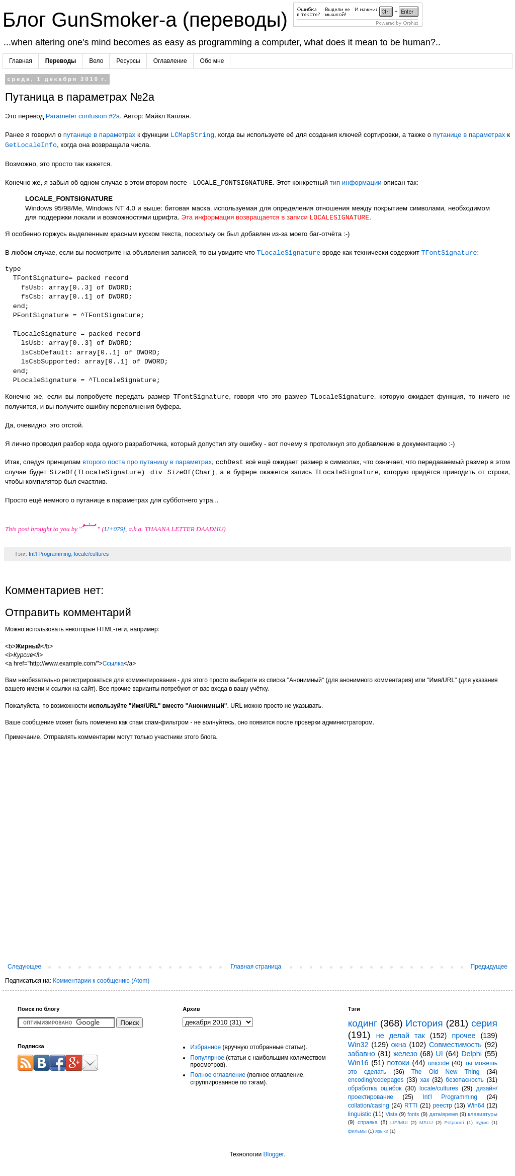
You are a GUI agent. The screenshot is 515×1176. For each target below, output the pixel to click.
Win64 (475, 1105)
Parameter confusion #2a (83, 116)
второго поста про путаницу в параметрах (147, 462)
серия (484, 1023)
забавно (361, 1054)
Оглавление (170, 60)
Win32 (358, 1045)
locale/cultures (91, 554)
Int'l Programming (50, 554)
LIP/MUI (399, 1122)
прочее (463, 1036)
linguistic (359, 1114)
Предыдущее (489, 966)
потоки (398, 1063)
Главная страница (256, 966)
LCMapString (192, 134)
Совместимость (455, 1045)
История (424, 1023)
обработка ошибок (375, 1088)
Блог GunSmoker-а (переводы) (148, 20)
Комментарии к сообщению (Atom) (101, 980)
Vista (391, 1114)
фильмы (357, 1131)
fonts (413, 1114)
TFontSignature (449, 252)
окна (398, 1045)
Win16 (358, 1063)
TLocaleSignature (289, 252)
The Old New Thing (445, 1071)
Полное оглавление (217, 1074)
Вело (96, 60)
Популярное (207, 1057)
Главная (20, 60)
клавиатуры (482, 1114)
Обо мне (212, 60)
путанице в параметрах (99, 135)
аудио (482, 1122)
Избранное (205, 1047)
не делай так (400, 1036)
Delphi (471, 1054)
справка (368, 1122)
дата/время (443, 1114)
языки (381, 1131)
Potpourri (454, 1122)
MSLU (426, 1122)
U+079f (114, 529)
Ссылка (113, 663)
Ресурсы (128, 60)
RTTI (410, 1105)
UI (439, 1054)
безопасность (464, 1079)
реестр (442, 1105)
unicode (438, 1063)
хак (424, 1079)
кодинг (362, 1023)
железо (405, 1054)
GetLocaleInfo (31, 145)
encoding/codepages (376, 1079)
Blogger (273, 1154)
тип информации (356, 183)
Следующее (24, 966)
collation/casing (368, 1105)
